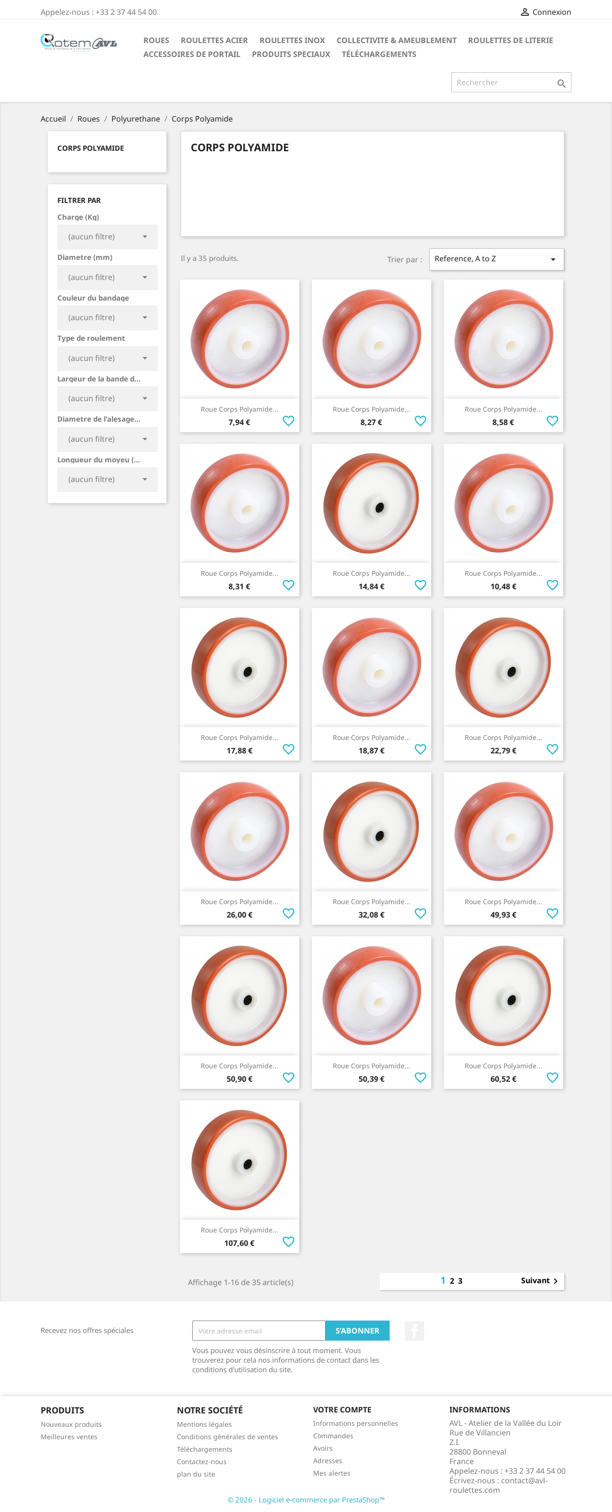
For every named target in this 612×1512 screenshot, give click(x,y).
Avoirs (323, 1448)
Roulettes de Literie (510, 40)
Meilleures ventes (69, 1436)
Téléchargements (379, 54)
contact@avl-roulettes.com (498, 1485)
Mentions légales (204, 1424)
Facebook (414, 1331)
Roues (156, 40)
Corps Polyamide (90, 148)
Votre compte (342, 1409)
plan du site (196, 1473)
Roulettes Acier (214, 40)
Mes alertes (331, 1473)
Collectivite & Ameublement (397, 40)
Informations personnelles (355, 1423)
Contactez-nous (202, 1461)
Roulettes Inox (292, 40)
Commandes (333, 1435)
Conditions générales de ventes (227, 1436)
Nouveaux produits (71, 1424)
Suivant (541, 1281)
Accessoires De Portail (191, 54)
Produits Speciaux (291, 54)
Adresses (327, 1460)
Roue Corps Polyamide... (239, 409)
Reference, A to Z (497, 259)
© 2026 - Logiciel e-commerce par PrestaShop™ (306, 1499)
